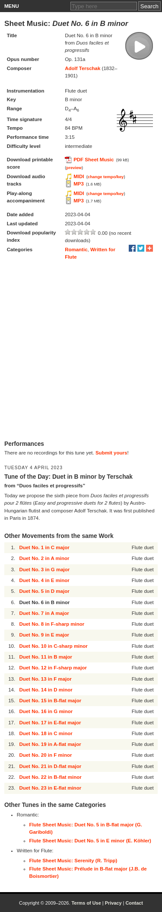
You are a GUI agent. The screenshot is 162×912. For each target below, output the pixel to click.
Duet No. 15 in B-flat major (50, 700)
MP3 (78, 183)
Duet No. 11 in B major (45, 656)
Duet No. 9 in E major (44, 634)
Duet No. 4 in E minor (44, 580)
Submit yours (111, 452)
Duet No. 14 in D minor (45, 689)
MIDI (78, 176)
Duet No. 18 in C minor (45, 733)
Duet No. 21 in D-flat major (50, 766)
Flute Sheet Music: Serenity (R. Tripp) (73, 860)
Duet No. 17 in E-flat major (50, 722)
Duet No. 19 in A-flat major (50, 744)
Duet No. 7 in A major (44, 613)
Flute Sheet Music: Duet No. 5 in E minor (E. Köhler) (90, 840)
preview (74, 167)
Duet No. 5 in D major (44, 591)
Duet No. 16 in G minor (46, 711)
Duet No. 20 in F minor (45, 755)
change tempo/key (106, 176)
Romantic (76, 249)
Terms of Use (86, 903)
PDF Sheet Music (93, 159)
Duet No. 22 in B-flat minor (50, 777)
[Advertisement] (81, 350)
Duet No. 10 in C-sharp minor (53, 646)
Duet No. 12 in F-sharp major (53, 667)
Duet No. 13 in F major (45, 679)
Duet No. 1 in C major (44, 547)
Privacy (113, 903)
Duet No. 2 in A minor (44, 558)
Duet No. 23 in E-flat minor (50, 787)
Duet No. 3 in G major (44, 569)
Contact (134, 903)
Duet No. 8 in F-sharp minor (51, 624)
